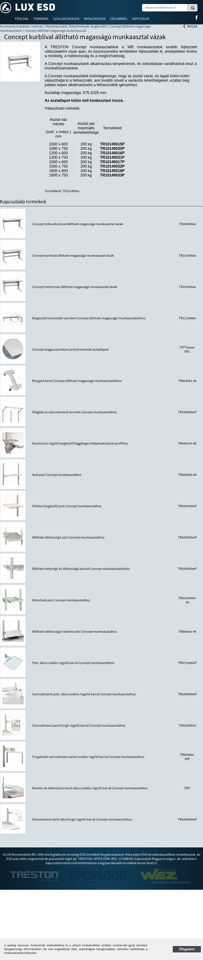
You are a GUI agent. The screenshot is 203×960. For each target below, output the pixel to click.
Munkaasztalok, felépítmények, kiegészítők (76, 26)
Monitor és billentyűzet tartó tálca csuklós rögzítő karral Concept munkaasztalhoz (90, 788)
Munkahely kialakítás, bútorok (21, 26)
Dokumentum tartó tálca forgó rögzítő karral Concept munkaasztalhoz (82, 819)
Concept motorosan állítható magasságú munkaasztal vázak (74, 287)
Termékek (40, 19)
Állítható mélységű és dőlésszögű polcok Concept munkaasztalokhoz (81, 569)
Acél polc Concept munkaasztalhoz (56, 475)
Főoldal (22, 19)
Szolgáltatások (66, 19)
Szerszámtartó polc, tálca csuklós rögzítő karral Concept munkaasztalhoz (84, 694)
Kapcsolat (141, 19)
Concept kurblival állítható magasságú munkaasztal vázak (73, 255)
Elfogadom (187, 949)
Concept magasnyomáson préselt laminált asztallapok (70, 349)
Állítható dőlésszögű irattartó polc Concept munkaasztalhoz (74, 631)
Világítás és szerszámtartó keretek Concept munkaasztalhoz (74, 412)
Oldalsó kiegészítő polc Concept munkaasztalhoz (67, 506)
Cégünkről (119, 19)
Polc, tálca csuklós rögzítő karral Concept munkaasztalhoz (73, 663)
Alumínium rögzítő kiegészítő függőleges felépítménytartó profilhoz (80, 443)
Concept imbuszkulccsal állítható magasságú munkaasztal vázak (77, 224)
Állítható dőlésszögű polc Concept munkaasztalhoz (68, 537)
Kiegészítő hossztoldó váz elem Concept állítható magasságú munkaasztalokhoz (88, 318)
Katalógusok (95, 19)
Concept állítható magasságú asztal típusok (55, 31)
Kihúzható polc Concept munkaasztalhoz (61, 600)
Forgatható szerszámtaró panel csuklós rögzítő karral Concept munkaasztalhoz (88, 757)
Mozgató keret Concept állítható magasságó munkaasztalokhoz (77, 381)
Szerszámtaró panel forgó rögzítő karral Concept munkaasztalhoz (78, 725)
